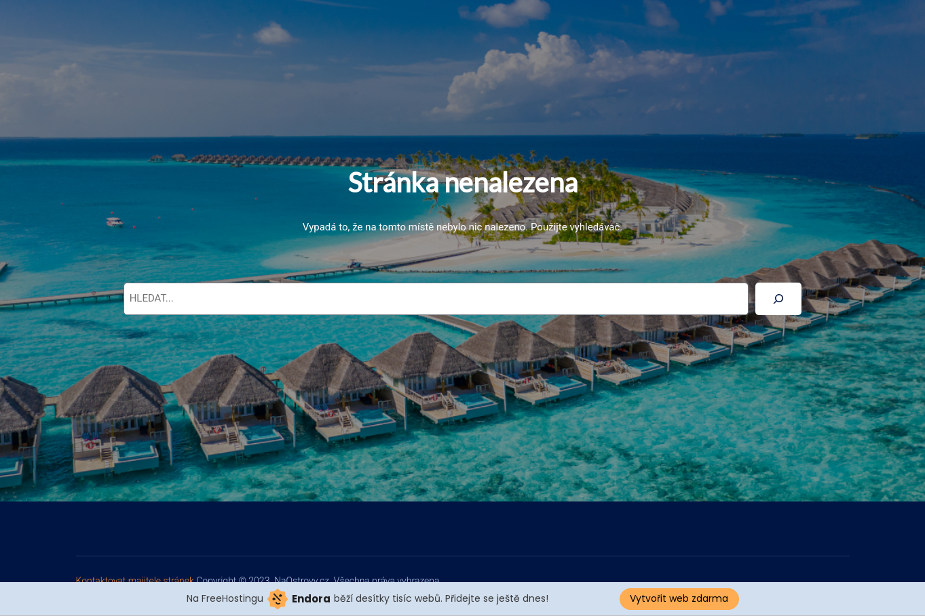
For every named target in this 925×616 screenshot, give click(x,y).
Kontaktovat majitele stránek (136, 580)
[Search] (778, 299)
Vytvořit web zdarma (679, 598)
